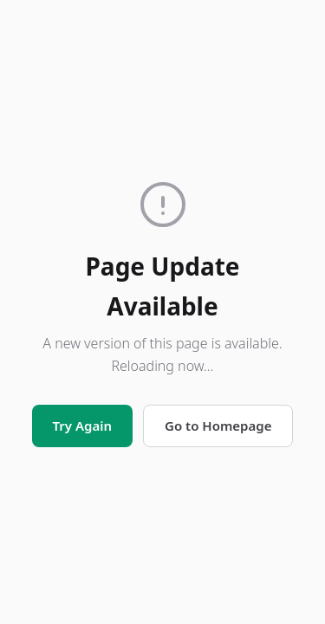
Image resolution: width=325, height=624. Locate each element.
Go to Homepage (218, 425)
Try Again (82, 425)
